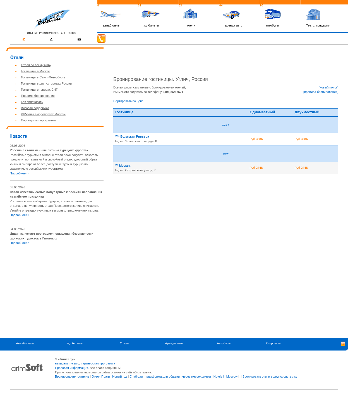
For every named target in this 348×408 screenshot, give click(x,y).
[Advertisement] (57, 294)
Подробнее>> (19, 173)
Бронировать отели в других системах (270, 376)
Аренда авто (174, 343)
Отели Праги (101, 376)
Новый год (119, 376)
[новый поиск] (328, 87)
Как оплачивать (32, 102)
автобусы (272, 25)
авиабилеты (111, 25)
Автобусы (224, 343)
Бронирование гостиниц (72, 376)
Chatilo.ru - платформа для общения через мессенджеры (170, 376)
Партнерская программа (38, 120)
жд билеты (151, 25)
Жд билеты (75, 343)
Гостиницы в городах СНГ (39, 89)
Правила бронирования (38, 95)
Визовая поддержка (35, 108)
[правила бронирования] (320, 91)
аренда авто (234, 25)
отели (191, 25)
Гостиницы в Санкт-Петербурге (43, 77)
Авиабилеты (25, 343)
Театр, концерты (318, 25)
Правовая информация (71, 367)
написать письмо (67, 363)
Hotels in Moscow (225, 376)
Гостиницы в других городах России (46, 83)
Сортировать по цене (128, 101)
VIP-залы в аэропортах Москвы (43, 114)
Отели (124, 343)
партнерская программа (98, 363)
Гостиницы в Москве (35, 71)
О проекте (273, 343)
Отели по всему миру (36, 65)
